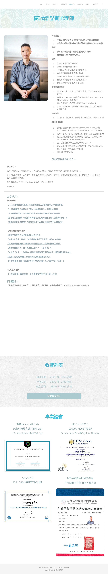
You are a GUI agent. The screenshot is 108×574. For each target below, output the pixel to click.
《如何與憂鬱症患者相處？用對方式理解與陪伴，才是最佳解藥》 (33, 209)
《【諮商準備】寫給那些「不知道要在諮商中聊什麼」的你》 (32, 274)
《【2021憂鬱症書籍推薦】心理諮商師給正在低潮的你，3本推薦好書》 (35, 205)
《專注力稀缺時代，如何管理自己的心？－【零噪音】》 (29, 248)
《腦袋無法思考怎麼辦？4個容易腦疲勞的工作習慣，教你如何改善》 (34, 239)
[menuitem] (63, 4)
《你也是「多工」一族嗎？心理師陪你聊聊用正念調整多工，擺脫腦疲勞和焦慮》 (39, 252)
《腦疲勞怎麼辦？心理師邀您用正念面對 (23, 235)
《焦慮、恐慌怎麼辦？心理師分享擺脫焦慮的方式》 (29, 256)
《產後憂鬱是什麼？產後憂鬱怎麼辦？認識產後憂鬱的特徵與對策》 (34, 213)
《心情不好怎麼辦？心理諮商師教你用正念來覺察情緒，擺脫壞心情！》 (37, 218)
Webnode (50, 570)
